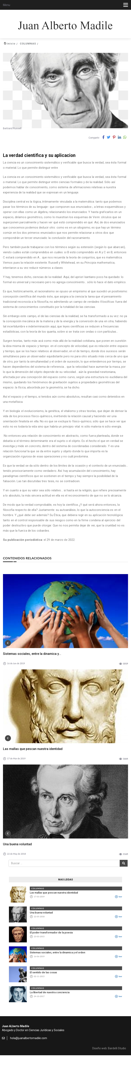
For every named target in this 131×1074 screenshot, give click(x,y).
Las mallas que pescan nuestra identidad (33, 749)
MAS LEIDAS (65, 879)
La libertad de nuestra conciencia (49, 992)
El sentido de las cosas (43, 972)
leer (118, 896)
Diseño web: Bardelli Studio (109, 1048)
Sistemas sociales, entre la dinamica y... (32, 654)
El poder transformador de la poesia (51, 932)
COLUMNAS (28, 43)
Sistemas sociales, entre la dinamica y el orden (57, 952)
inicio (11, 43)
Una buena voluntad (17, 844)
